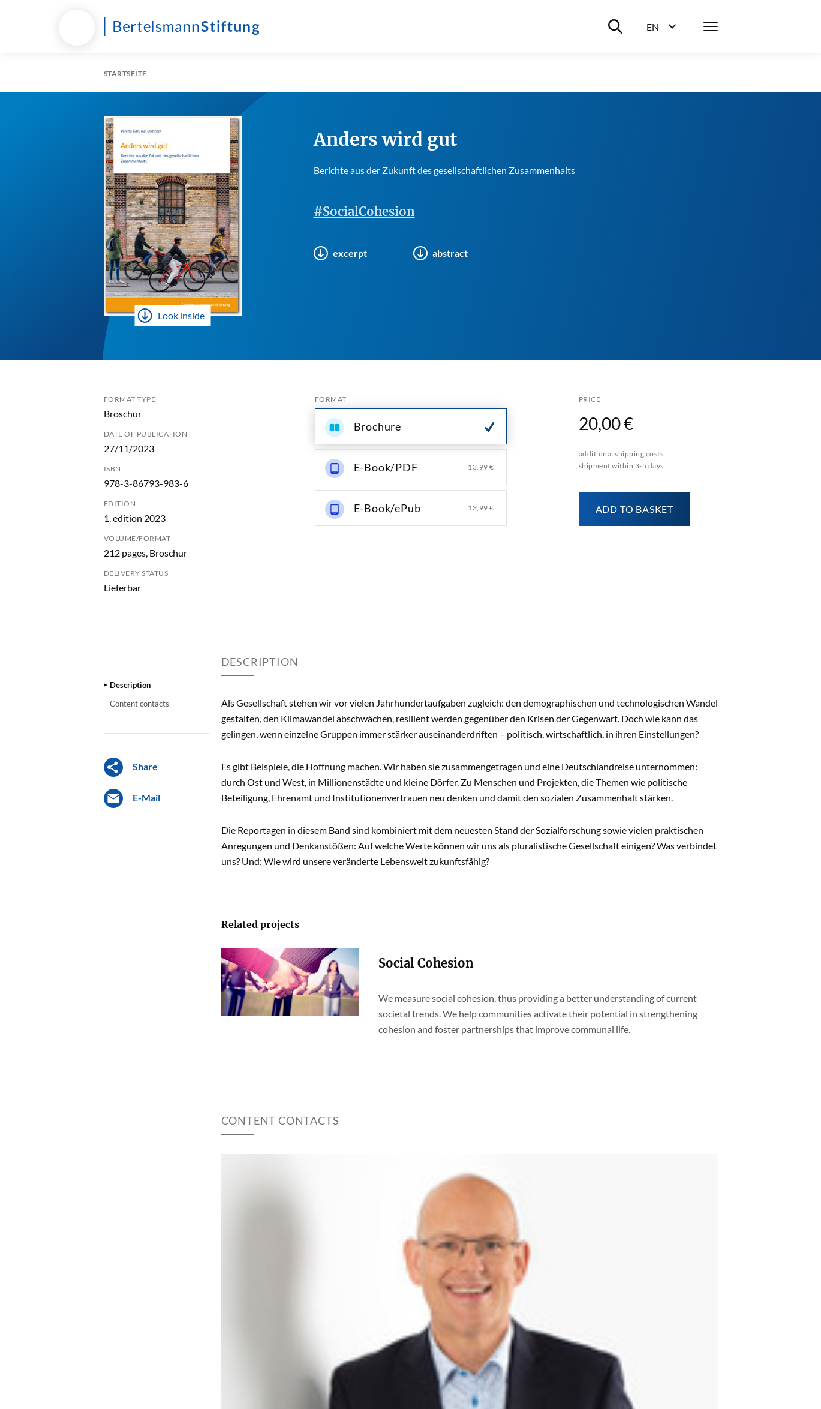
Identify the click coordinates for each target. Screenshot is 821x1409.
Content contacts (139, 703)
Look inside (171, 315)
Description (130, 685)
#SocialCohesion (364, 211)
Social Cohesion (426, 963)
